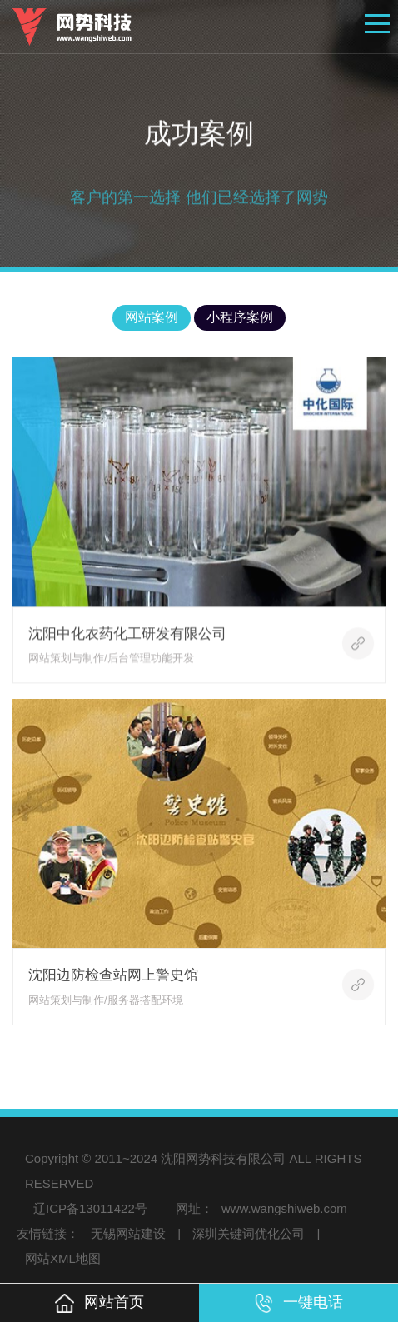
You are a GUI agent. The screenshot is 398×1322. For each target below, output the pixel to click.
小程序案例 (239, 317)
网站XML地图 (63, 1258)
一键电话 (298, 1303)
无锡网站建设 (128, 1233)
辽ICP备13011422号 (90, 1208)
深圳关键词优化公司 (248, 1233)
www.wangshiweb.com (284, 1208)
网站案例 (151, 317)
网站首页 (99, 1303)
